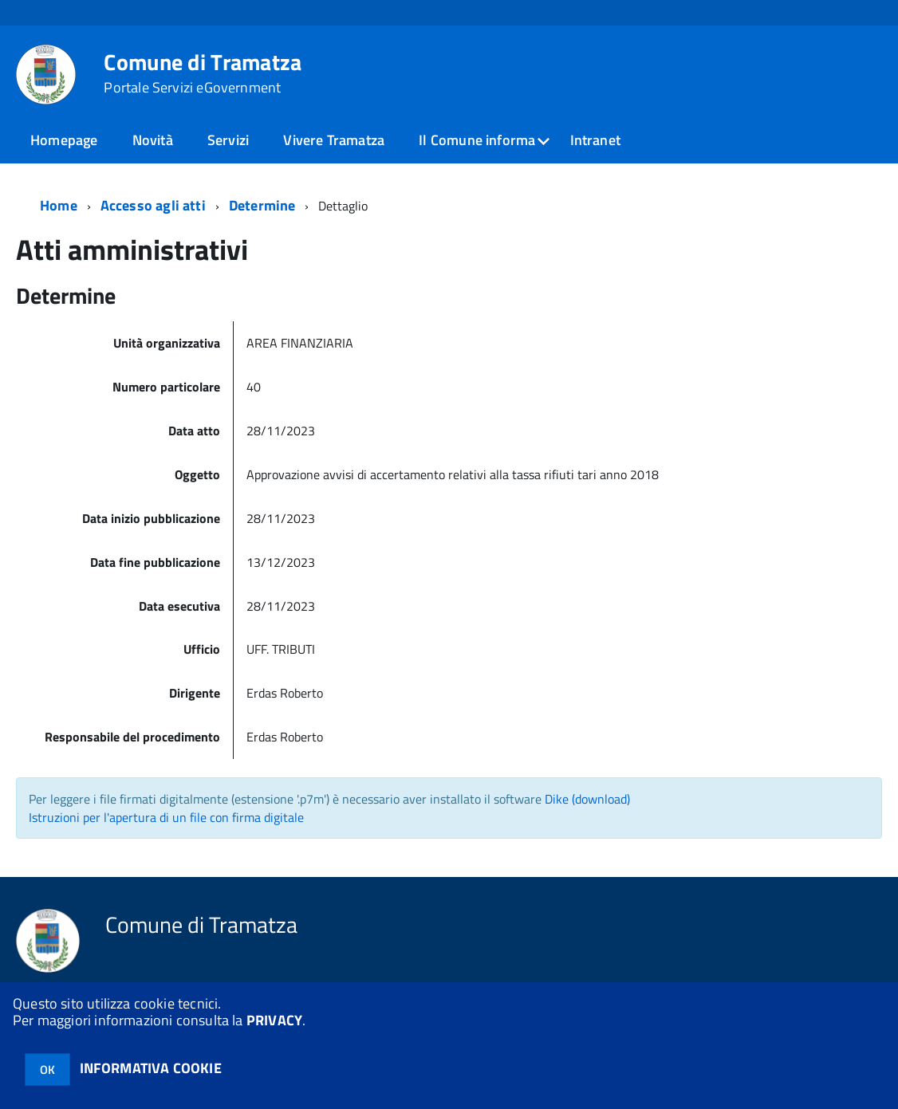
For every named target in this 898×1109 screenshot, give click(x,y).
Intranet (595, 140)
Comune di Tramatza (202, 73)
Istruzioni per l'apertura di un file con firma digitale (166, 817)
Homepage (63, 140)
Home (58, 205)
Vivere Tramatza (333, 140)
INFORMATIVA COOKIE (151, 1068)
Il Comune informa (477, 140)
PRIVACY (274, 1020)
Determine (262, 205)
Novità (152, 140)
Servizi (228, 140)
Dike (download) (587, 798)
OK (47, 1069)
